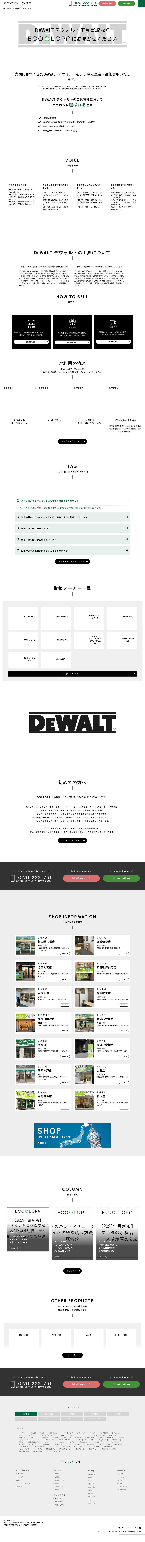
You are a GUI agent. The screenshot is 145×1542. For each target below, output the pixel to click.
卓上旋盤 (97, 1452)
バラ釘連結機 (37, 1457)
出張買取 (58, 1480)
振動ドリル (112, 1441)
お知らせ (89, 1483)
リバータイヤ (37, 1455)
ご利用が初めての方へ (72, 842)
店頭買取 (58, 1496)
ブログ (88, 1505)
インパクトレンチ (67, 1439)
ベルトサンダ (53, 1452)
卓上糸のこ (47, 1450)
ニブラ (68, 1450)
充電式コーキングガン (109, 1455)
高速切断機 (58, 1450)
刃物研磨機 (108, 1452)
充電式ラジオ (50, 1455)
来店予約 (58, 1504)
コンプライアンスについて (25, 1489)
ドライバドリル (84, 1441)
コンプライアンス (120, 1486)
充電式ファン (80, 1455)
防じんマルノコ (34, 1450)
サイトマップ (90, 1509)
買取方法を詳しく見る (72, 441)
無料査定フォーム (107, 4)
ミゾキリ (22, 1450)
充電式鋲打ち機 (24, 1457)
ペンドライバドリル (65, 1446)
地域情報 (58, 1483)
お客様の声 (20, 1493)
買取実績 (89, 1496)
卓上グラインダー (25, 1452)
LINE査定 (126, 4)
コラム (88, 1486)
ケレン (93, 1446)
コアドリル (34, 1443)
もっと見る (72, 1274)
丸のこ (21, 1441)
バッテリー (22, 1439)
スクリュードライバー (26, 1446)
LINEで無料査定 (121, 879)
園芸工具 (95, 1420)
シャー (77, 1450)
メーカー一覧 (95, 1424)
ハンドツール (25, 1424)
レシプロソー (31, 1441)
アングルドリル (81, 1446)
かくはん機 (78, 1452)
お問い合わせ (60, 1501)
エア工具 (72, 1420)
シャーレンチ (66, 1443)
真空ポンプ (45, 1443)
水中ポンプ (110, 1443)
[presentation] (132, 1538)
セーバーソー (98, 1448)
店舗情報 (89, 1499)
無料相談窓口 (60, 1508)
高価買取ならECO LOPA (117, 1538)
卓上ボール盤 (103, 1446)
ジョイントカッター (114, 1448)
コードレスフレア (104, 1450)
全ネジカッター (85, 1448)
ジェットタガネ (24, 1455)
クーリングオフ (120, 1483)
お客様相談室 (119, 1496)
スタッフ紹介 (90, 1502)
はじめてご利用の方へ (25, 1476)
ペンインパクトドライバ (46, 1446)
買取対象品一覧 (60, 1493)
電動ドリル (53, 1439)
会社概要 (117, 1480)
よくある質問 (21, 1483)
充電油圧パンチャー (34, 1448)
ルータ (100, 1443)
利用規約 (117, 1489)
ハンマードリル (99, 1441)
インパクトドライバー (37, 1439)
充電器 (61, 1441)
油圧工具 (49, 1424)
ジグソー (78, 1443)
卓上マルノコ (59, 1448)
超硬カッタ (118, 1450)
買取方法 (19, 1486)
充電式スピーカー (65, 1455)
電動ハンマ (22, 1443)
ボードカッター (40, 1452)
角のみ (88, 1452)
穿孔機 (21, 1448)
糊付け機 (121, 1443)
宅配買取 (58, 1489)
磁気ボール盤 (116, 1446)
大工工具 (72, 1424)
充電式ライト (93, 1455)
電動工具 (26, 1420)
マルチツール (89, 1443)
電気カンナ (66, 1452)
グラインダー (81, 1439)
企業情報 (117, 1476)
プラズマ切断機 (89, 1450)
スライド (48, 1448)
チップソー (72, 1448)
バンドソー (71, 1441)
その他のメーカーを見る (71, 675)
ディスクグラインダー (47, 1441)
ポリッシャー (116, 1439)
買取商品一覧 (90, 1480)
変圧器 (55, 1443)
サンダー (93, 1439)
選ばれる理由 (21, 1480)
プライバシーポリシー (122, 1493)
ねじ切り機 (104, 1439)
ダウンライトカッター (53, 1457)
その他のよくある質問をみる (71, 562)
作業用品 (118, 1420)
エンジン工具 (48, 1420)
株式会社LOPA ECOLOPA (17, 3)
